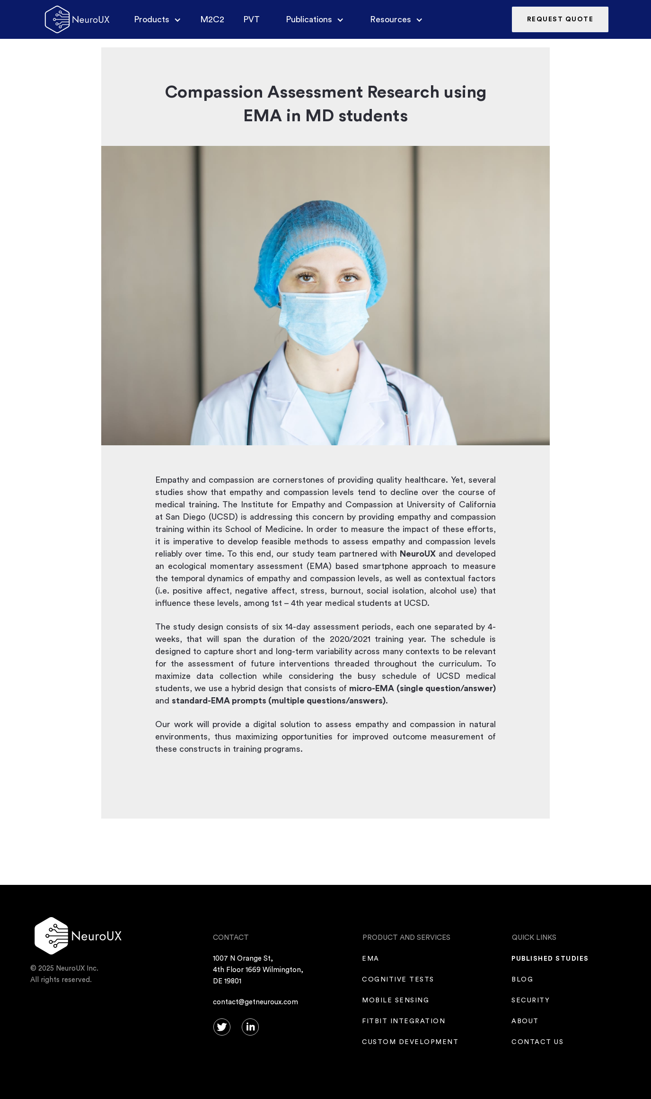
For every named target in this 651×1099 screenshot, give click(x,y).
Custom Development (410, 1042)
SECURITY (531, 1000)
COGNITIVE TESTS (398, 979)
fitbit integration (403, 1021)
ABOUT (525, 1021)
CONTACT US (537, 1042)
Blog (522, 979)
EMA (370, 958)
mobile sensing (395, 1000)
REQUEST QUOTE (560, 19)
